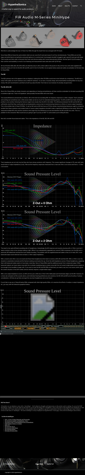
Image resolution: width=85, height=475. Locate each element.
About (60, 6)
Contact (75, 6)
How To (67, 6)
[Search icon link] (81, 6)
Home (54, 6)
